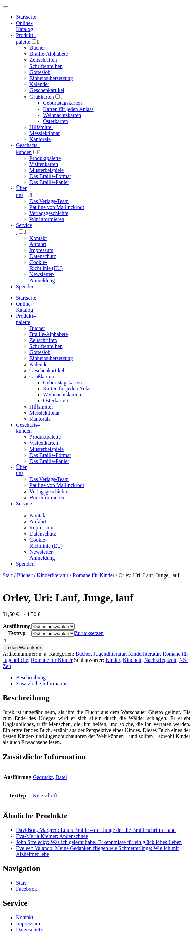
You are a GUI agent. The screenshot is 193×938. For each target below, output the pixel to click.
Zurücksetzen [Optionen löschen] (89, 633)
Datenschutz (42, 256)
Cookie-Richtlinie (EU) (46, 265)
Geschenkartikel (46, 90)
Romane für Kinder (93, 575)
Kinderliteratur (52, 575)
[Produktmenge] (32, 640)
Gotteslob (39, 72)
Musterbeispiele (46, 170)
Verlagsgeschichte (48, 213)
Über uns (21, 470)
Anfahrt (37, 244)
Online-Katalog (24, 26)
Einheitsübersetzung (51, 78)
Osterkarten (55, 121)
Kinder (113, 660)
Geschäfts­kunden (28, 428)
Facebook (26, 889)
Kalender (39, 84)
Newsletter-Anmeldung (42, 277)
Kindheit (132, 660)
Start (8, 575)
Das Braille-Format (50, 176)
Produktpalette (45, 158)
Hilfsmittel (41, 127)
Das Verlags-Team (49, 201)
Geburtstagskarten (62, 103)
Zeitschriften (43, 60)
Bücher (37, 48)
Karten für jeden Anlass (68, 109)
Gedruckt (43, 777)
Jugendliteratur (109, 654)
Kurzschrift (45, 795)
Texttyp (16, 633)
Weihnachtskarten (62, 115)
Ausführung (17, 626)
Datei (61, 777)
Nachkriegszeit (160, 660)
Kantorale (40, 139)
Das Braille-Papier (49, 182)
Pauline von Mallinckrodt (56, 207)
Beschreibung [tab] (31, 677)
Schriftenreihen (46, 66)
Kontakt (38, 238)
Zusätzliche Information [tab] (42, 683)
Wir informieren (46, 219)
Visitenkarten (43, 164)
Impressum (41, 250)
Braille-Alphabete (48, 54)
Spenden (25, 286)
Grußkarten (41, 97)
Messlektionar (44, 133)
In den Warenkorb (23, 647)
